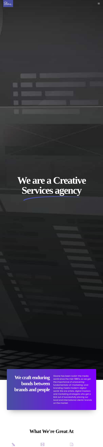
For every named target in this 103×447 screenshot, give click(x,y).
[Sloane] (8, 3)
